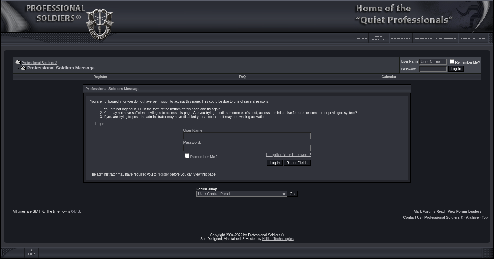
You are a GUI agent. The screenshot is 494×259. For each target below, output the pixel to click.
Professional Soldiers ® (39, 63)
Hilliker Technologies (278, 239)
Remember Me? (465, 62)
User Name (410, 61)
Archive (472, 217)
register (163, 174)
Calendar (388, 77)
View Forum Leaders (464, 211)
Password (408, 69)
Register (100, 77)
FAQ (242, 77)
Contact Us (412, 217)
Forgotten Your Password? (288, 154)
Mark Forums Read (429, 211)
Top (485, 217)
